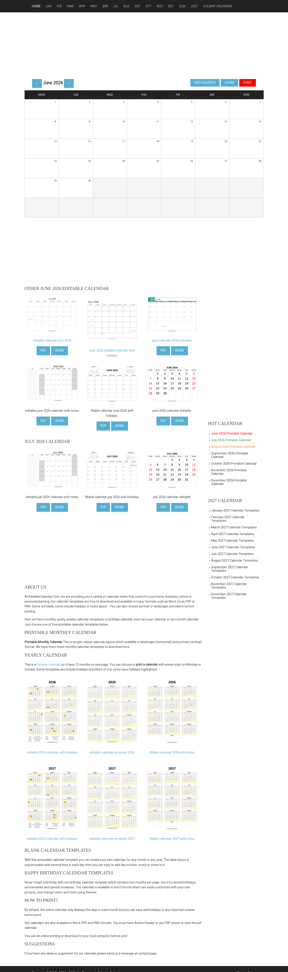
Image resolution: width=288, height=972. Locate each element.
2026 (186, 6)
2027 (198, 6)
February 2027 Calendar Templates (229, 518)
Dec (175, 6)
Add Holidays (201, 82)
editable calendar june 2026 (52, 340)
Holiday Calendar (221, 6)
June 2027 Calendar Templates (234, 547)
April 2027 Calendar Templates (234, 534)
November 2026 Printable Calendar (230, 471)
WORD (59, 350)
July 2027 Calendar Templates (234, 554)
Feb (63, 6)
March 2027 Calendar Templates (235, 527)
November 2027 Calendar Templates (230, 585)
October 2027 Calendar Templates (237, 577)
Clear (225, 82)
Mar (74, 6)
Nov (164, 6)
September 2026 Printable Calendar (231, 455)
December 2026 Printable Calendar (230, 482)
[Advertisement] (144, 46)
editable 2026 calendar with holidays (52, 749)
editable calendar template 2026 (113, 749)
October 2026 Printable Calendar (235, 463)
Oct (152, 6)
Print (244, 82)
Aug (130, 6)
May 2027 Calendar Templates (234, 540)
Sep (141, 6)
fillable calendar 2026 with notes (174, 749)
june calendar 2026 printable (174, 340)
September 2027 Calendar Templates (231, 568)
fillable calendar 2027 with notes (174, 835)
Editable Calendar (114, 965)
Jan (53, 6)
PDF (43, 350)
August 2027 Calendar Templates (236, 560)
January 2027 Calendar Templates (237, 510)
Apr (86, 6)
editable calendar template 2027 (113, 835)
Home (40, 6)
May (97, 6)
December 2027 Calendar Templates (230, 595)
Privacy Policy (242, 965)
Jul (119, 6)
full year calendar (49, 661)
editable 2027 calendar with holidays (52, 835)
